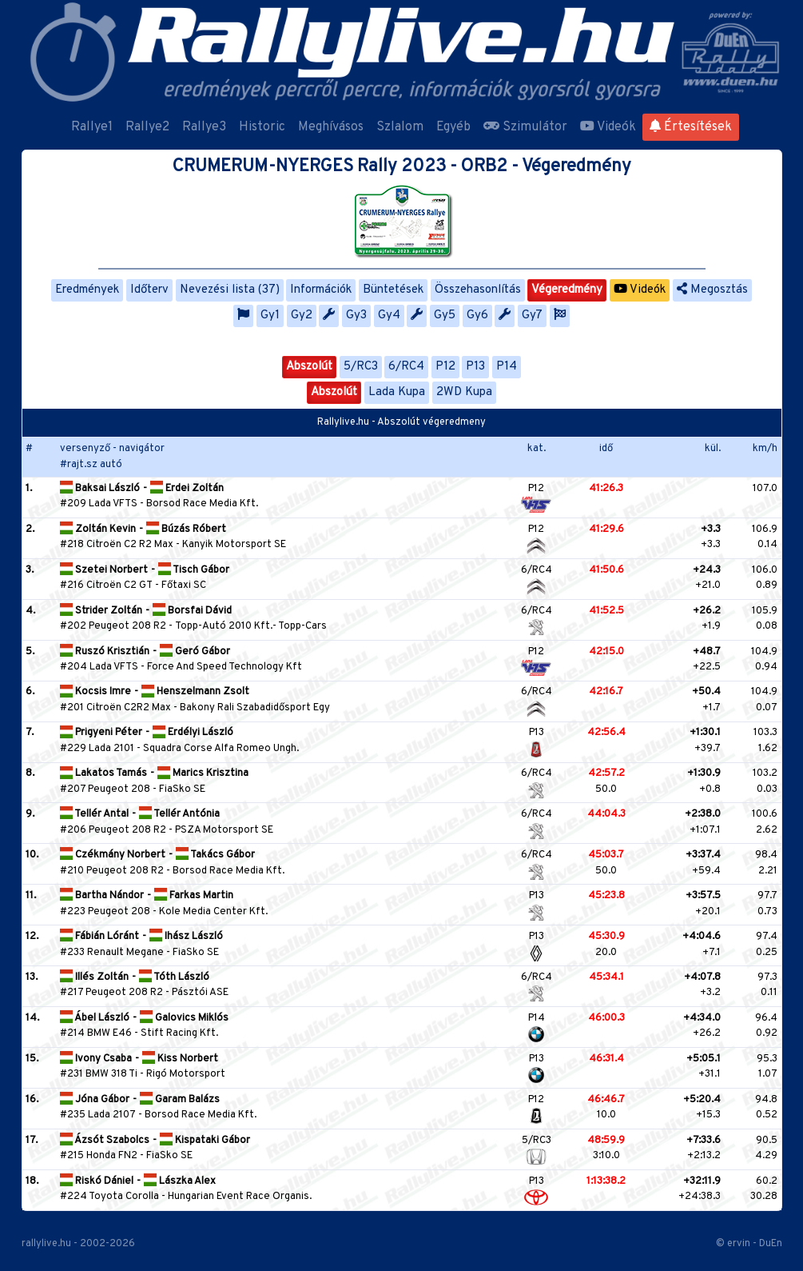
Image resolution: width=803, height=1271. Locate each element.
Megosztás (712, 290)
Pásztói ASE (200, 992)
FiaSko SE (182, 789)
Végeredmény (566, 290)
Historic (262, 127)
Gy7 (532, 315)
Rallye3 (204, 127)
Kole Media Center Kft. (213, 911)
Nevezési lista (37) (230, 290)
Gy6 (477, 315)
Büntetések (393, 290)
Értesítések (691, 127)
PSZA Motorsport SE (224, 830)
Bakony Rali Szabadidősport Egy (255, 707)
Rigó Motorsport (185, 1074)
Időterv (149, 290)
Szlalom (399, 127)
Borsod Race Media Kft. (202, 504)
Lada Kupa (396, 392)
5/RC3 (361, 366)
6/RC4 (406, 366)
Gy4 (389, 315)
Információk (321, 290)
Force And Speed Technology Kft (224, 667)
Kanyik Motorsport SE (234, 544)
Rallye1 (92, 127)
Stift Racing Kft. (179, 1033)
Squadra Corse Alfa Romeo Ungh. (221, 748)
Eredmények (87, 290)
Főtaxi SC (183, 585)
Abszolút (309, 366)
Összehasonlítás (478, 290)
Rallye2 (147, 127)
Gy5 (444, 315)
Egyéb (453, 127)
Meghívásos (331, 127)
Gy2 (301, 315)
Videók (608, 127)
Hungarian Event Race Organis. (240, 1196)
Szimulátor (525, 127)
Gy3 (356, 315)
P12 (445, 366)
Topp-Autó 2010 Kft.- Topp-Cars (251, 626)
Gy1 (270, 315)
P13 (475, 366)
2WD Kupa (464, 392)
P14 (506, 366)
